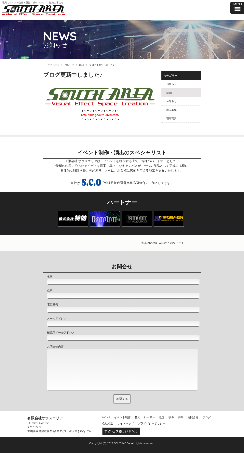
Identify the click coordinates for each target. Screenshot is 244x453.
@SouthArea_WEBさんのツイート (162, 243)
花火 (137, 417)
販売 (162, 417)
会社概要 (107, 423)
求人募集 (171, 109)
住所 (50, 290)
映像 (171, 417)
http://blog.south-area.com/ (100, 115)
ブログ (206, 417)
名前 (50, 276)
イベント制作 (122, 417)
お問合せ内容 (55, 346)
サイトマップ (125, 423)
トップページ (52, 64)
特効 (180, 417)
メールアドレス (56, 318)
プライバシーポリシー (151, 423)
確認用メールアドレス (61, 332)
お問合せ (192, 417)
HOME (106, 417)
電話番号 (52, 304)
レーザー (149, 417)
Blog (81, 64)
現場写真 (171, 118)
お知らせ (69, 64)
